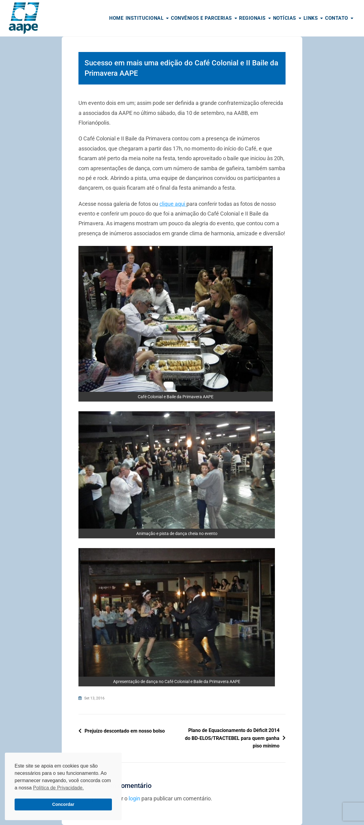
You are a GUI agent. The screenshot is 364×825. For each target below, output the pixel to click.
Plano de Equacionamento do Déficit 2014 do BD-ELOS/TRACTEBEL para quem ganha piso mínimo (232, 738)
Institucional (145, 18)
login (134, 798)
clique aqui (172, 204)
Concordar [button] (63, 804)
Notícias (284, 18)
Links (310, 18)
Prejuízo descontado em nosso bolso (125, 731)
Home (116, 18)
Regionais (252, 18)
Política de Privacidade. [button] (58, 787)
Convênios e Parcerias (201, 18)
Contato (336, 18)
